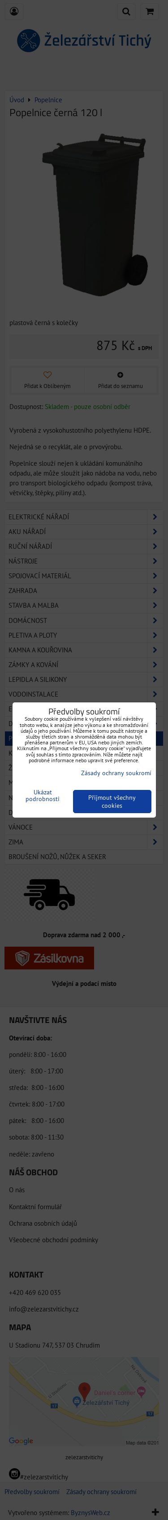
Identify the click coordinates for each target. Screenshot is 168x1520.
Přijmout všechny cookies (112, 801)
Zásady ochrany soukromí (116, 773)
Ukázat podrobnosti (43, 795)
